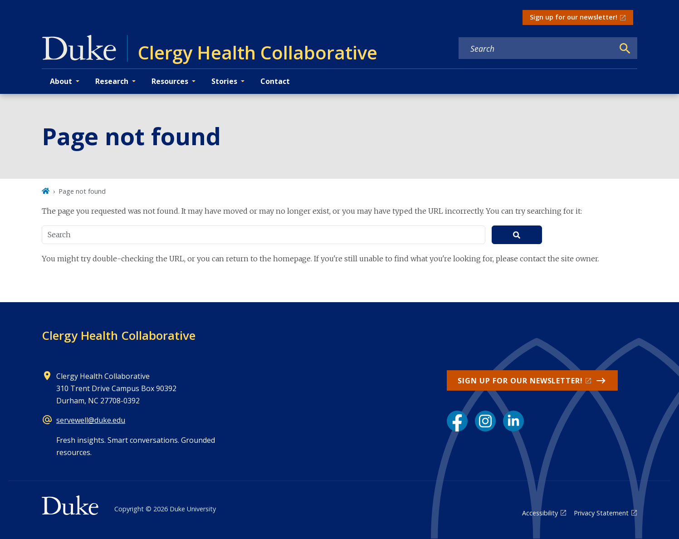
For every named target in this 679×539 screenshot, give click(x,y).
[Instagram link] (485, 421)
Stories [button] (224, 81)
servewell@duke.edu (90, 420)
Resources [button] (169, 81)
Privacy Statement (601, 513)
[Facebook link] (457, 421)
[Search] (625, 49)
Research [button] (111, 81)
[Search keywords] (536, 48)
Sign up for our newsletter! (573, 17)
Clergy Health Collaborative (118, 335)
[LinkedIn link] (513, 421)
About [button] (61, 81)
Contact (275, 81)
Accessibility (540, 513)
